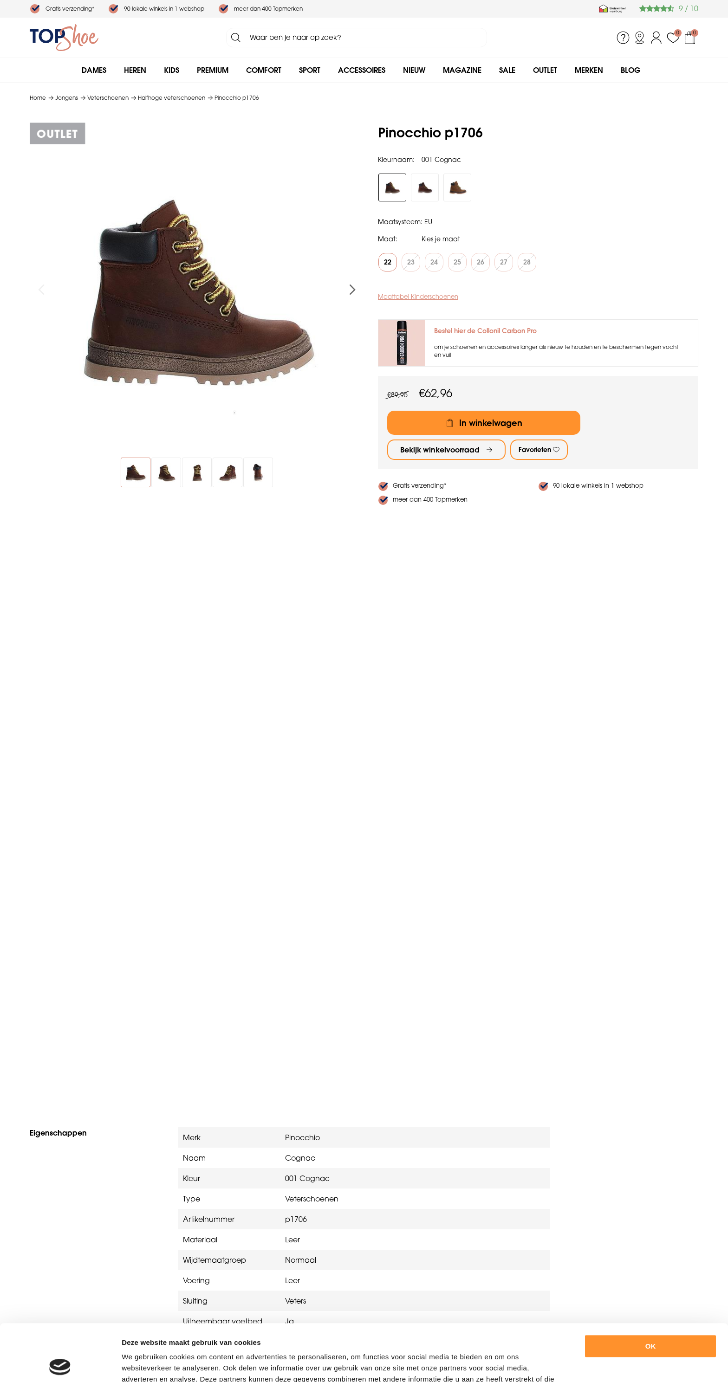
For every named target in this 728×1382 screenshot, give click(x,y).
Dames (94, 70)
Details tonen (510, 1364)
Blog (630, 70)
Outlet (545, 70)
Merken (589, 70)
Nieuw (414, 70)
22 (387, 262)
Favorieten (535, 450)
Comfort (263, 70)
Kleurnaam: (396, 159)
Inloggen (656, 37)
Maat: (387, 239)
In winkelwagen (490, 423)
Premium (212, 70)
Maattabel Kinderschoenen (418, 296)
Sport (309, 70)
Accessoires (361, 70)
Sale (507, 70)
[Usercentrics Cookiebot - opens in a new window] (60, 1364)
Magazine (462, 70)
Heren (135, 70)
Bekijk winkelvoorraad (440, 449)
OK (650, 1289)
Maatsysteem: (400, 222)
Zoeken (236, 37)
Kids (171, 70)
